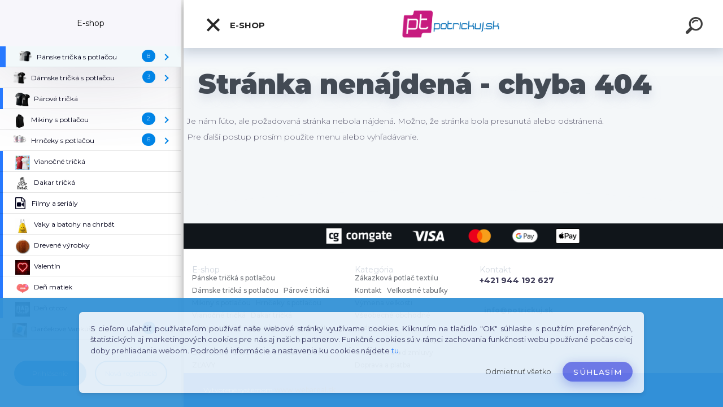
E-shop (235, 25)
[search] (696, 27)
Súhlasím (597, 371)
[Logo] (453, 24)
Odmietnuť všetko (518, 371)
